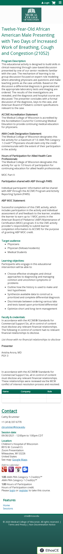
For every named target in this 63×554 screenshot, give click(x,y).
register (23, 490)
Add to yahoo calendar (11, 470)
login (12, 490)
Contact (9, 411)
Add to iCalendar (18, 469)
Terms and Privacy (17, 524)
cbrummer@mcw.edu (13, 427)
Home (6, 505)
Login (46, 3)
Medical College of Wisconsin (25, 521)
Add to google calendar (5, 470)
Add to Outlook (25, 470)
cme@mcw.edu (31, 516)
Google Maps (19, 459)
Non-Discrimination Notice (42, 524)
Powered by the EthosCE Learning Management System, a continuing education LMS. (49, 550)
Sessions (8, 508)
